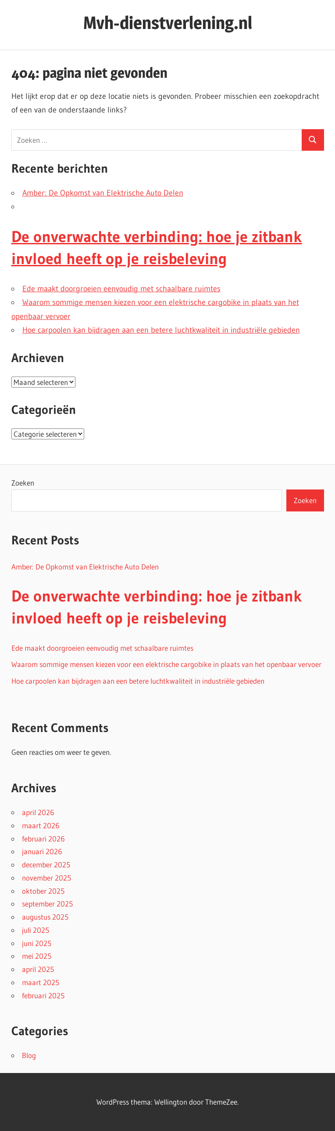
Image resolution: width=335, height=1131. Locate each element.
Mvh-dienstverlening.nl (167, 22)
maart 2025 (40, 982)
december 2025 (46, 864)
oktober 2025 (43, 890)
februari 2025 (43, 995)
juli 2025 (35, 930)
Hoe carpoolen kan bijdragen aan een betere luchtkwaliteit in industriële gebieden (161, 330)
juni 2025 (36, 943)
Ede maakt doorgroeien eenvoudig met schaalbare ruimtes (121, 289)
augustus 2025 (45, 916)
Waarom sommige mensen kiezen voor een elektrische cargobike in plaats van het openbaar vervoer (166, 664)
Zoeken (22, 482)
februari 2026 (43, 838)
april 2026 (38, 812)
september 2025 (47, 903)
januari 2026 (42, 851)
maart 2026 (41, 825)
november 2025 (46, 877)
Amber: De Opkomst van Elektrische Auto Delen (102, 193)
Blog (29, 1055)
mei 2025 (36, 956)
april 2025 (38, 969)
